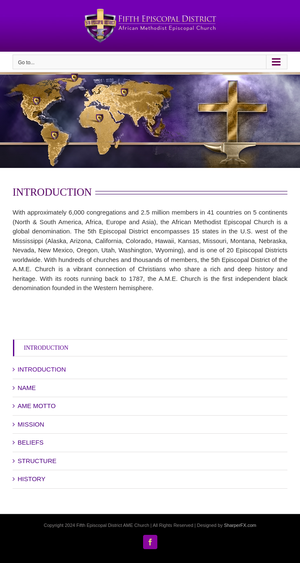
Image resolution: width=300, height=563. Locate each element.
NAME (27, 387)
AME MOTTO (37, 405)
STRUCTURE (37, 460)
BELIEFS (31, 442)
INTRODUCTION (46, 348)
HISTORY (31, 478)
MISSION (31, 424)
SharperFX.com (240, 525)
